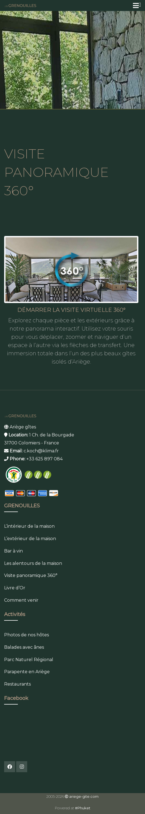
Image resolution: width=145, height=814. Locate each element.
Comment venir (21, 600)
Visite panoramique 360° (30, 575)
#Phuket (82, 808)
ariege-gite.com (84, 796)
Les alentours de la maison (33, 563)
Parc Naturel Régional (28, 659)
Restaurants (17, 684)
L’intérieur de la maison (29, 526)
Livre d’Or (14, 587)
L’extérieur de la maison (30, 538)
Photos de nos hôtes (26, 634)
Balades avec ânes (24, 647)
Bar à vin (13, 551)
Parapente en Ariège (27, 671)
